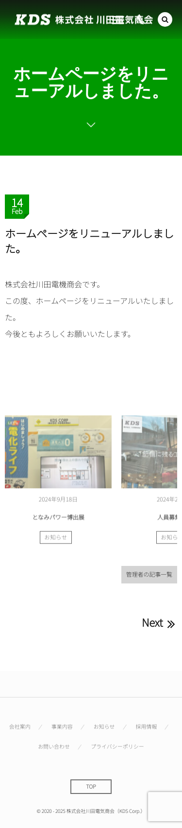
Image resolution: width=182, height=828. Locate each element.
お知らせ (55, 539)
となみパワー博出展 (58, 518)
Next (159, 622)
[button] (165, 19)
